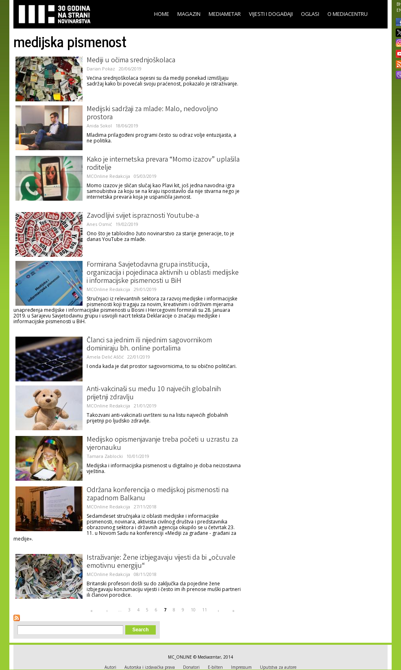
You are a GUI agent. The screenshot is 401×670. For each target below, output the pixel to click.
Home (161, 14)
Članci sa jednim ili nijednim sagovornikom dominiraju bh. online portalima (149, 344)
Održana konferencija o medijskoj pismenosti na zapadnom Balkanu (158, 494)
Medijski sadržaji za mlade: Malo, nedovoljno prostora (152, 113)
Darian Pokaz (101, 69)
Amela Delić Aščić (105, 357)
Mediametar (225, 14)
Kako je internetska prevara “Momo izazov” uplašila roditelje (163, 164)
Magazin (188, 14)
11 (204, 610)
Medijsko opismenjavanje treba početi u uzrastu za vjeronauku (162, 444)
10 (193, 610)
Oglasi (310, 14)
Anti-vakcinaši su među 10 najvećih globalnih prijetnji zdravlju (154, 393)
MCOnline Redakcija (108, 176)
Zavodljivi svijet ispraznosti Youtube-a (143, 216)
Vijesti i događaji (271, 14)
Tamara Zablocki (105, 456)
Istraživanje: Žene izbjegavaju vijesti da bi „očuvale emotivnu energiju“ (161, 562)
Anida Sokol (99, 126)
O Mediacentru (347, 14)
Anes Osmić (99, 224)
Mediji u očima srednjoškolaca (131, 60)
